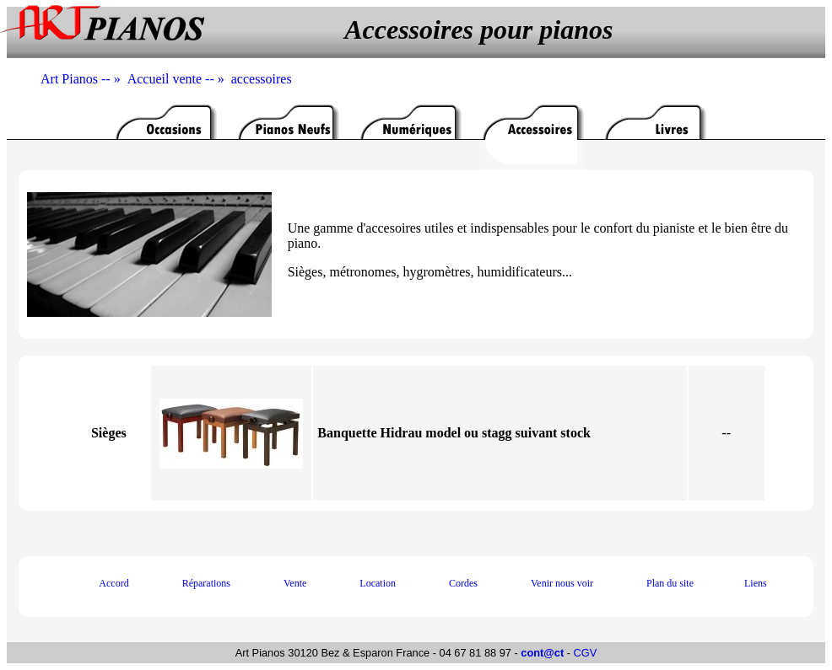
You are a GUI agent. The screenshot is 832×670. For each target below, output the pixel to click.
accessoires (261, 79)
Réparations (206, 583)
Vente (295, 583)
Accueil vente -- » (179, 79)
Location (377, 583)
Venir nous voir (562, 583)
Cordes (463, 583)
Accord (113, 583)
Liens (755, 583)
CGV (585, 652)
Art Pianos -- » (84, 79)
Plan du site (670, 583)
